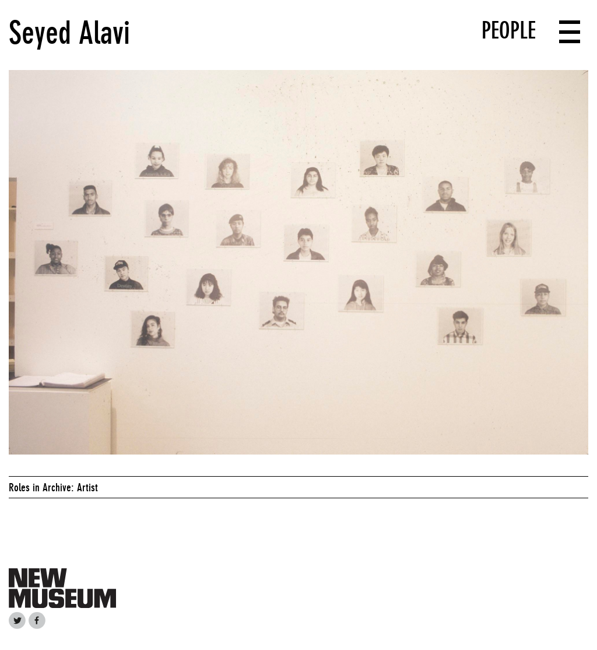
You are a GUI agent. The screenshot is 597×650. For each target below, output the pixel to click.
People (509, 30)
